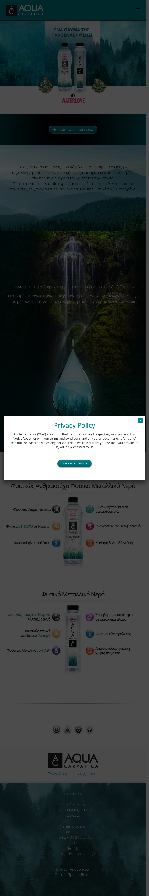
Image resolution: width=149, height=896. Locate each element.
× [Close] (140, 420)
